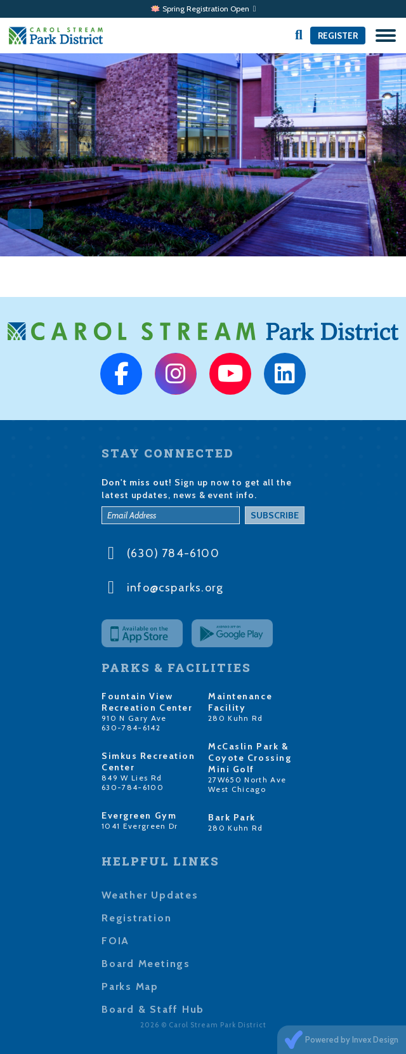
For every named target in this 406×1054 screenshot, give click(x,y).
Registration (136, 918)
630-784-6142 (131, 727)
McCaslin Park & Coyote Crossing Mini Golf (249, 758)
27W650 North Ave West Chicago (247, 784)
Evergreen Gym (139, 815)
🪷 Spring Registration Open (203, 8)
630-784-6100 (133, 787)
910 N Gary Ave (134, 718)
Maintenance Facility (240, 701)
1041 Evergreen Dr (140, 826)
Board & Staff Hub (153, 1009)
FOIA (115, 941)
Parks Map (130, 986)
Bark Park (232, 817)
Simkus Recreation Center (148, 761)
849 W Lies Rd (132, 777)
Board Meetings (146, 964)
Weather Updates (150, 895)
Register (338, 35)
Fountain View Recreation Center (147, 701)
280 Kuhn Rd (235, 718)
